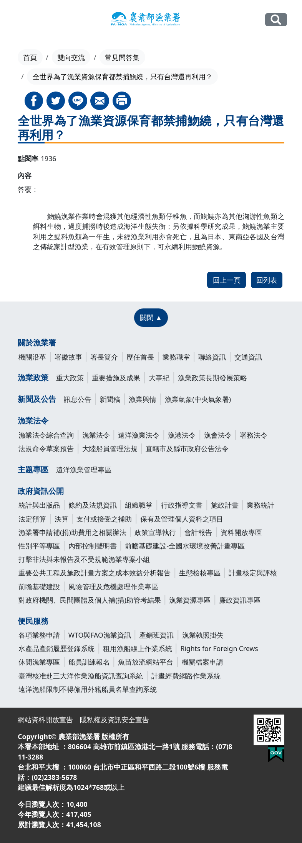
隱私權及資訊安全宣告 (114, 719)
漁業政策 (33, 377)
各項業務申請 (39, 635)
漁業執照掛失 (203, 635)
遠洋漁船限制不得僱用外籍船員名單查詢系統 (87, 689)
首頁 (30, 57)
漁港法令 (182, 435)
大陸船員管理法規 (110, 448)
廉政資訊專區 (240, 600)
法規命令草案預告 (46, 448)
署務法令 (253, 435)
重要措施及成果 (116, 377)
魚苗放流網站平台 (145, 661)
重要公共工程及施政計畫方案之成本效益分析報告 (94, 572)
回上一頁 (227, 280)
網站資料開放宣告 (45, 719)
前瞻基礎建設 (39, 586)
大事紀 (159, 377)
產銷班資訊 (156, 635)
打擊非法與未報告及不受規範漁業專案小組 (84, 559)
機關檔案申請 (202, 661)
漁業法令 (33, 420)
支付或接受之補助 (104, 518)
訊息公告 (77, 399)
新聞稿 (110, 399)
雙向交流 (71, 57)
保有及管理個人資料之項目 (181, 518)
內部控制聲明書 (92, 545)
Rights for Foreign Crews (219, 648)
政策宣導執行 (155, 532)
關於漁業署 (37, 342)
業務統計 (260, 505)
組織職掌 (139, 505)
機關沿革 (32, 357)
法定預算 (32, 518)
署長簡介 (104, 357)
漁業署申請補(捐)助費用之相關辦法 (72, 532)
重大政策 (70, 377)
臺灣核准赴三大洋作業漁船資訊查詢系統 (80, 675)
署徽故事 (68, 357)
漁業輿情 (142, 399)
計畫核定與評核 (253, 572)
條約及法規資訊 (92, 505)
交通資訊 (248, 357)
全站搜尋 (276, 19)
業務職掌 (176, 357)
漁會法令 (218, 435)
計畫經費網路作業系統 (186, 675)
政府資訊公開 (41, 491)
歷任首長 (140, 357)
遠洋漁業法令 (138, 435)
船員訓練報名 (89, 661)
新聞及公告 (37, 399)
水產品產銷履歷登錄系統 (56, 648)
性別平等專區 (39, 545)
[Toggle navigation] (20, 20)
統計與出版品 (39, 505)
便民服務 (33, 621)
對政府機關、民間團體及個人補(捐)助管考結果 (89, 600)
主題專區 (33, 469)
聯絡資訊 (212, 357)
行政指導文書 (181, 505)
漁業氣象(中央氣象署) (198, 399)
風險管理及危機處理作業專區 (113, 586)
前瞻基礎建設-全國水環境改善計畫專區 (185, 545)
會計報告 (198, 532)
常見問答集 (122, 57)
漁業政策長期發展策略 (212, 377)
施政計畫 (225, 505)
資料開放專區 (241, 532)
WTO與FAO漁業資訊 (99, 635)
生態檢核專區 (200, 572)
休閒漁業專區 (39, 661)
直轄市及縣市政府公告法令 (187, 448)
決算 (61, 518)
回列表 (266, 280)
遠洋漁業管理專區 (83, 469)
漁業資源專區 (190, 600)
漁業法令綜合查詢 (46, 435)
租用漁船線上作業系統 (137, 648)
